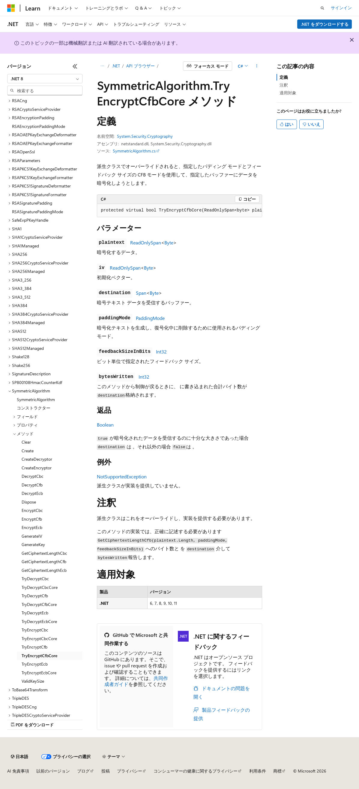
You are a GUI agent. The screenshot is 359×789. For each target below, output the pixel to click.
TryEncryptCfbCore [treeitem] (39, 655)
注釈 (284, 85)
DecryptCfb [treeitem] (32, 485)
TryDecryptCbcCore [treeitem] (40, 587)
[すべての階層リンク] (102, 66)
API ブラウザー (140, 66)
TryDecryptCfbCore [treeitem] (39, 604)
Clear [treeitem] (26, 442)
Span (141, 293)
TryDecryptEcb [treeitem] (35, 613)
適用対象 (288, 93)
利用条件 (257, 771)
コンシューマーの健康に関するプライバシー (196, 771)
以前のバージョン (53, 771)
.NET (116, 66)
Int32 (161, 351)
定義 (284, 77)
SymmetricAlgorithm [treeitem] (36, 399)
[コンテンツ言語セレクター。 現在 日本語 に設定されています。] (19, 756)
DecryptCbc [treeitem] (32, 476)
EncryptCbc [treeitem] (32, 510)
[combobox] (44, 79)
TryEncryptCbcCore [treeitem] (39, 638)
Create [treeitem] (28, 451)
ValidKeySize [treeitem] (33, 681)
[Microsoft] (11, 8)
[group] (179, 210)
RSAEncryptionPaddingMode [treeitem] (38, 126)
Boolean (105, 424)
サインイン (341, 7)
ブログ (83, 771)
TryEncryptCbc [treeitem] (35, 630)
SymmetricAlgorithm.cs (134, 151)
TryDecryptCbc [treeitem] (35, 578)
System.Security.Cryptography (145, 136)
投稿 (105, 771)
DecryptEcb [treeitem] (32, 493)
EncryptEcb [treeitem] (32, 527)
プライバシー (129, 771)
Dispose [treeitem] (29, 502)
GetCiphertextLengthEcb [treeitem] (44, 570)
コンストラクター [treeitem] (33, 408)
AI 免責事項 (18, 771)
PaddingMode (150, 318)
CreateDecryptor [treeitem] (37, 459)
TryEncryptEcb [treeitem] (35, 664)
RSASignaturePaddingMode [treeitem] (37, 211)
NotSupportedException (122, 476)
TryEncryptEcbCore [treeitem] (39, 672)
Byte (168, 242)
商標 (277, 771)
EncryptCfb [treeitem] (32, 519)
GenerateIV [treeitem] (32, 536)
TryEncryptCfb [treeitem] (34, 647)
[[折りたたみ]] (74, 66)
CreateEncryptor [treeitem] (37, 468)
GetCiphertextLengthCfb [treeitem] (44, 561)
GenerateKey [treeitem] (33, 544)
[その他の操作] (257, 66)
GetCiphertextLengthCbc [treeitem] (44, 553)
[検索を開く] (322, 8)
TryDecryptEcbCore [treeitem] (39, 621)
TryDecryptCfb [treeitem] (35, 595)
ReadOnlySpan (145, 242)
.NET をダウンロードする (325, 24)
